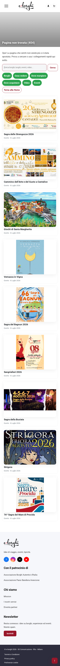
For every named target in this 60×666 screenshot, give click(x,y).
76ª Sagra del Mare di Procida (19, 514)
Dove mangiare (38, 75)
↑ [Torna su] (54, 661)
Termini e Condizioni (11, 654)
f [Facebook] (6, 560)
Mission (7, 596)
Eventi (37, 83)
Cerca (53, 67)
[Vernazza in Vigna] (30, 257)
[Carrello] (54, 6)
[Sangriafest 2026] (30, 352)
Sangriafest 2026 (13, 372)
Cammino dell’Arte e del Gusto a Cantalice (26, 181)
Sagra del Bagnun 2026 (16, 324)
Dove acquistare (11, 83)
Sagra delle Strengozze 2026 (19, 134)
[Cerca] (24, 67)
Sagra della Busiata (14, 419)
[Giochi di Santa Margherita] (30, 209)
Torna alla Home (12, 90)
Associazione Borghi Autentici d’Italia (20, 575)
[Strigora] (30, 447)
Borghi (7, 75)
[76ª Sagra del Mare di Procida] (30, 495)
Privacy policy (9, 659)
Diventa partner (10, 607)
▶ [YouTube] (26, 560)
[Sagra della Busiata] (30, 399)
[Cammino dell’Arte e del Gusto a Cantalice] (30, 162)
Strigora (8, 467)
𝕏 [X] (19, 560)
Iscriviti (10, 633)
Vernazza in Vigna (13, 277)
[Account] (48, 6)
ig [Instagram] (13, 560)
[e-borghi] (26, 6)
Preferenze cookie (11, 663)
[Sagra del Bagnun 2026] (30, 304)
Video (27, 83)
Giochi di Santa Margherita (18, 229)
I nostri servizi (10, 602)
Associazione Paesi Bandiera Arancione (21, 580)
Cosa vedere (21, 75)
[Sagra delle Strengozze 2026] (30, 114)
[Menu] (6, 6)
